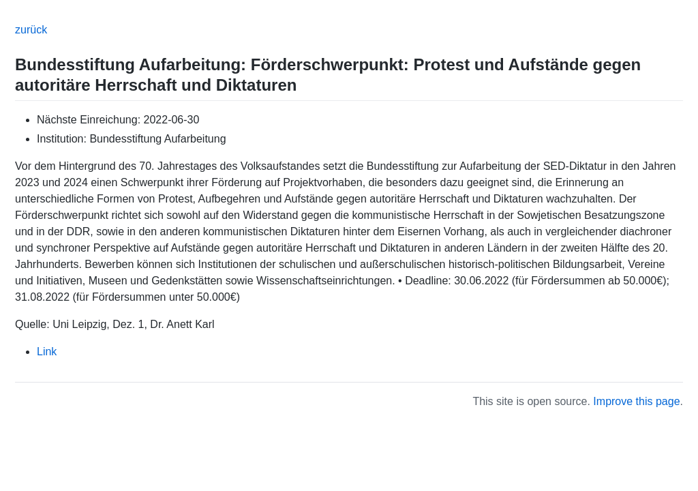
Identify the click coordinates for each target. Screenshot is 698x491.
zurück (31, 29)
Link (47, 351)
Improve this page (636, 401)
